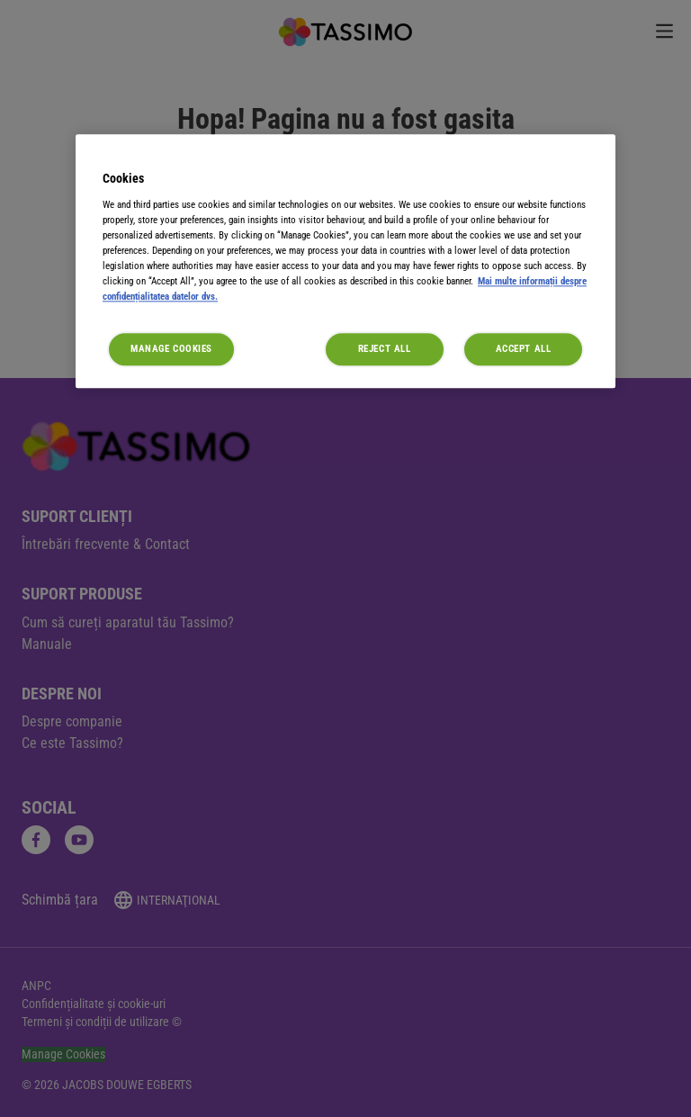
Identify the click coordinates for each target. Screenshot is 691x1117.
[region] (345, 261)
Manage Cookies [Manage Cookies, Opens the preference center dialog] (171, 349)
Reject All (384, 349)
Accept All (524, 349)
